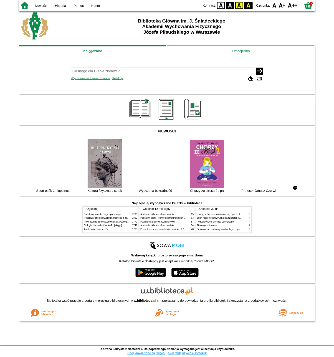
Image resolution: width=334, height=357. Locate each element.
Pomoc (78, 6)
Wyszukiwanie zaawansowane (90, 78)
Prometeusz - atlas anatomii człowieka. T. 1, (162, 229)
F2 (293, 5)
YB (239, 5)
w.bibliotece (145, 300)
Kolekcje (117, 78)
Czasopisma (241, 51)
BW (230, 5)
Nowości (41, 6)
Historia (60, 6)
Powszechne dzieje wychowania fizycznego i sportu (110, 221)
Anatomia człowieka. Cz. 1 (97, 229)
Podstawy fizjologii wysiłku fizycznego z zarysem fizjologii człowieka (118, 218)
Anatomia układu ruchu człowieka (157, 214)
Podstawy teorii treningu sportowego (102, 214)
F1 (282, 5)
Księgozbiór (92, 51)
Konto (95, 6)
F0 (274, 5)
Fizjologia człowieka (207, 225)
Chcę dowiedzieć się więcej (146, 353)
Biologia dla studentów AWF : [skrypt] (103, 225)
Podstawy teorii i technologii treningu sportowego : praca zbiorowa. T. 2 (176, 218)
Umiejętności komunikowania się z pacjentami (220, 214)
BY (248, 5)
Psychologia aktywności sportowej (157, 221)
